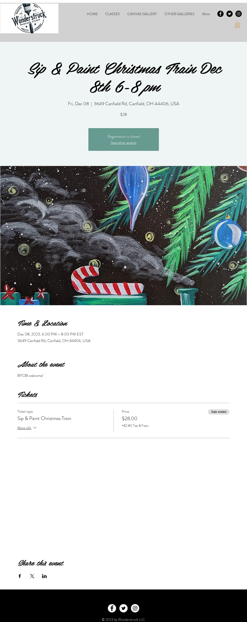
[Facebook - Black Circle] (220, 14)
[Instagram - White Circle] (135, 608)
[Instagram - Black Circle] (238, 14)
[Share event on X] (32, 576)
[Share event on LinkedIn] (44, 576)
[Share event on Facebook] (19, 576)
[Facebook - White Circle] (112, 608)
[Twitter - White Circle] (123, 608)
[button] (112, 13)
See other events (123, 142)
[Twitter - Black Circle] (229, 14)
